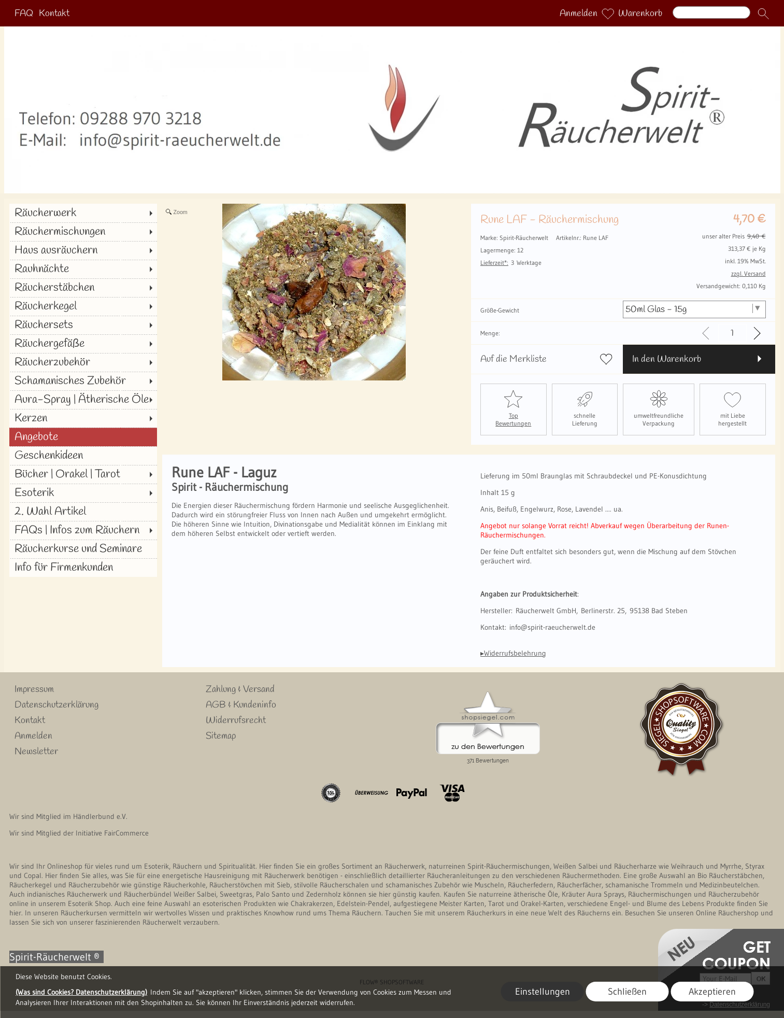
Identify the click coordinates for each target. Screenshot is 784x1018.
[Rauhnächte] (83, 269)
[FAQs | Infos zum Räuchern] (83, 530)
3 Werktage (510, 262)
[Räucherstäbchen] (83, 287)
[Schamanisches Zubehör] (83, 381)
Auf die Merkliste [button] (513, 359)
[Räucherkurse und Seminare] (83, 549)
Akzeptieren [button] (712, 991)
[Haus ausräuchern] (83, 250)
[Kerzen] (83, 418)
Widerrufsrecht (236, 720)
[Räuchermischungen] (83, 231)
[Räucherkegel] (83, 306)
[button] (763, 13)
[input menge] (732, 333)
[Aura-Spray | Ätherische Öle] (83, 399)
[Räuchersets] (83, 325)
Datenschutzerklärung (56, 705)
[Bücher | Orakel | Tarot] (83, 474)
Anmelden (578, 13)
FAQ (24, 13)
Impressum (34, 689)
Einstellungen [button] (542, 991)
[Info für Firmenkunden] (83, 567)
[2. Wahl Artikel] (83, 511)
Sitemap (221, 736)
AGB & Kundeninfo (241, 705)
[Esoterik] (83, 493)
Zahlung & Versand (240, 689)
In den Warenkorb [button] (666, 359)
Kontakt (54, 13)
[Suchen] (711, 12)
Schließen (627, 991)
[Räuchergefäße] (83, 343)
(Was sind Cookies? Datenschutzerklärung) (81, 992)
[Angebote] (83, 437)
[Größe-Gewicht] (694, 309)
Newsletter (36, 751)
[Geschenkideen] (83, 455)
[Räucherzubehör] (83, 362)
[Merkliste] (608, 13)
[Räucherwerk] (83, 213)
